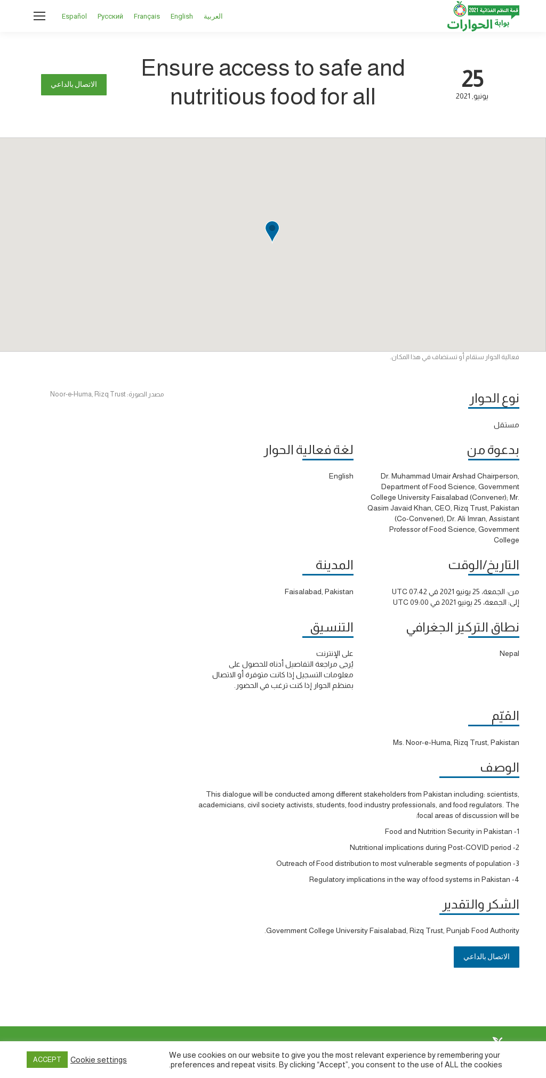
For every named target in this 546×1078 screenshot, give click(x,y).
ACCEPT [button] (47, 1060)
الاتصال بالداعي (74, 84)
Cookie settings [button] (98, 1060)
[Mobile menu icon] (39, 16)
